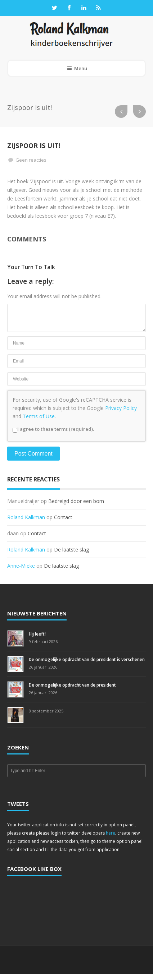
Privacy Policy (121, 408)
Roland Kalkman (26, 517)
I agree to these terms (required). (53, 429)
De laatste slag (71, 549)
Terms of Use (39, 416)
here (110, 833)
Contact (63, 517)
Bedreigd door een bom (76, 501)
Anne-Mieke (21, 565)
